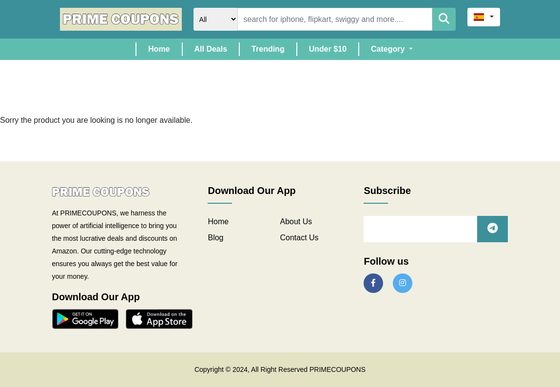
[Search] (334, 19)
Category (389, 49)
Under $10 (328, 49)
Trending (268, 49)
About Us (296, 221)
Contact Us (299, 237)
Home (164, 48)
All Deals (211, 49)
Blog (215, 237)
